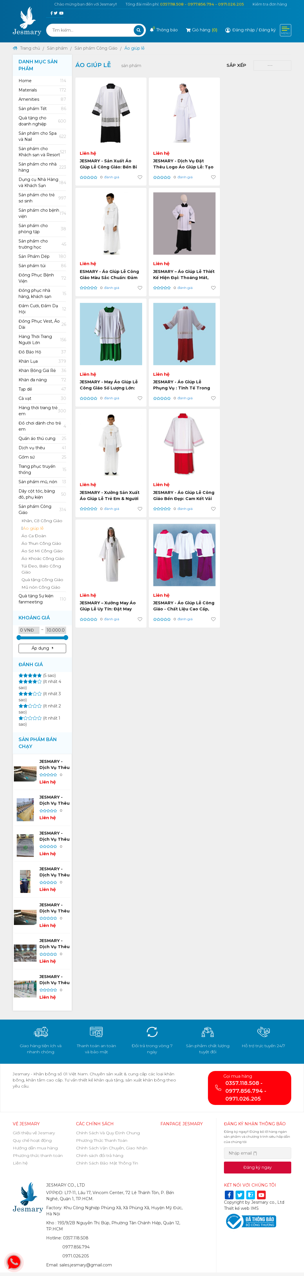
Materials (42, 90)
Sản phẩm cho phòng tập (42, 228)
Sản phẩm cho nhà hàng (42, 167)
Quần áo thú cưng (42, 439)
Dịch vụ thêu (42, 448)
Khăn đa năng (42, 380)
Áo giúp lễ (134, 48)
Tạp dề (42, 389)
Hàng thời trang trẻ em (42, 410)
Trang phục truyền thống (42, 469)
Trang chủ (26, 48)
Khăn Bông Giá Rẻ (42, 371)
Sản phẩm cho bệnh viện (42, 213)
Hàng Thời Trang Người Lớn (42, 339)
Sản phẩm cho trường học (42, 244)
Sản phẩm (57, 48)
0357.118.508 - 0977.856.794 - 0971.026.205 (202, 4)
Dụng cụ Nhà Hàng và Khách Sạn (42, 182)
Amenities (42, 99)
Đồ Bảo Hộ (42, 352)
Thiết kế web (236, 1208)
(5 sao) (37, 675)
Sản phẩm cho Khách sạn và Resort (42, 151)
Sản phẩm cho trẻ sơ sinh (42, 198)
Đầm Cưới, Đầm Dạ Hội (42, 308)
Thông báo (164, 30)
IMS (255, 1208)
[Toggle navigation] (285, 30)
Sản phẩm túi (42, 266)
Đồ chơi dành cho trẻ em (42, 426)
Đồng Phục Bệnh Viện (42, 278)
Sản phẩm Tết (42, 109)
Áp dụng (42, 648)
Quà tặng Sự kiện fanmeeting (42, 599)
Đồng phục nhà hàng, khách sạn (42, 293)
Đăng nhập (243, 30)
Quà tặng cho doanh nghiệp (42, 121)
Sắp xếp (236, 65)
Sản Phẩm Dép (42, 257)
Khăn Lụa (42, 361)
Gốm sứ (42, 457)
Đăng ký (267, 30)
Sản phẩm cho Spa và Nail (42, 136)
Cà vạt (42, 399)
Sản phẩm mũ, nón (42, 482)
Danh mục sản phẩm (38, 65)
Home (42, 81)
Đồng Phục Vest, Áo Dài (42, 324)
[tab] (42, 81)
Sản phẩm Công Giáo (96, 48)
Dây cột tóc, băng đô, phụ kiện (42, 494)
